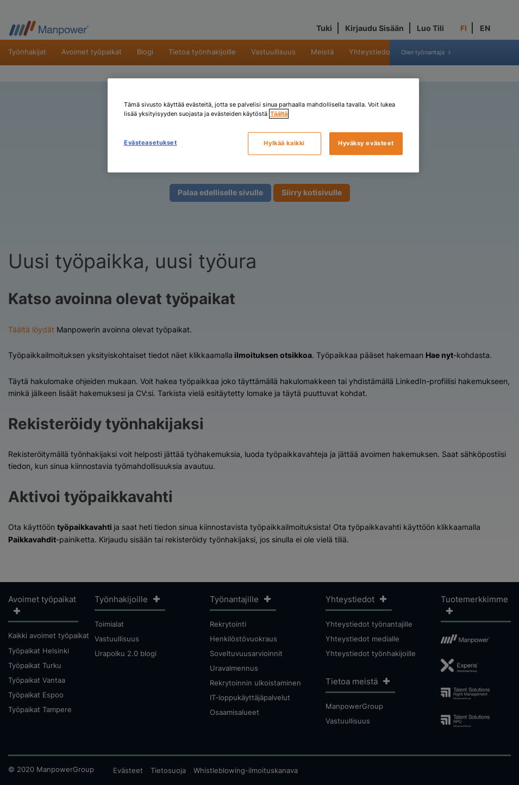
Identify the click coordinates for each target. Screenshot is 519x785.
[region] (263, 125)
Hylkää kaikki (284, 143)
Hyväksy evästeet (366, 143)
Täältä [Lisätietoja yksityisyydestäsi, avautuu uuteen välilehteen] (278, 114)
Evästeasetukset (150, 142)
